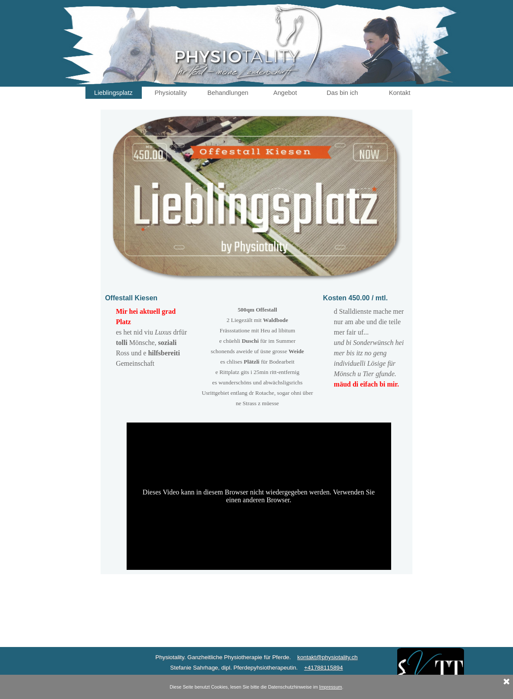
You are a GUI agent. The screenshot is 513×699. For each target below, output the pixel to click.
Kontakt (400, 92)
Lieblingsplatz (113, 92)
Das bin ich (342, 92)
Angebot (285, 92)
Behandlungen (227, 92)
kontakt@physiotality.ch (327, 657)
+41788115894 (323, 667)
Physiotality (170, 92)
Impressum (330, 686)
